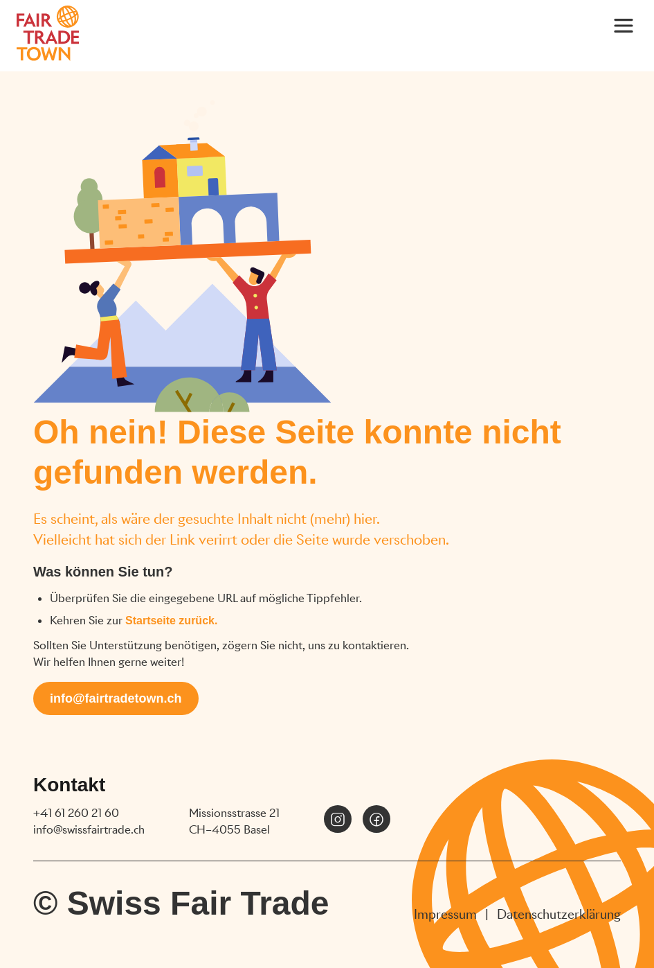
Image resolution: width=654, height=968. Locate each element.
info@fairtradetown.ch (116, 698)
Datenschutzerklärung (559, 914)
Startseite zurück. (171, 620)
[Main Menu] (623, 25)
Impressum (445, 914)
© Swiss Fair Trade (181, 903)
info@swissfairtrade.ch (89, 829)
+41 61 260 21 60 (76, 813)
